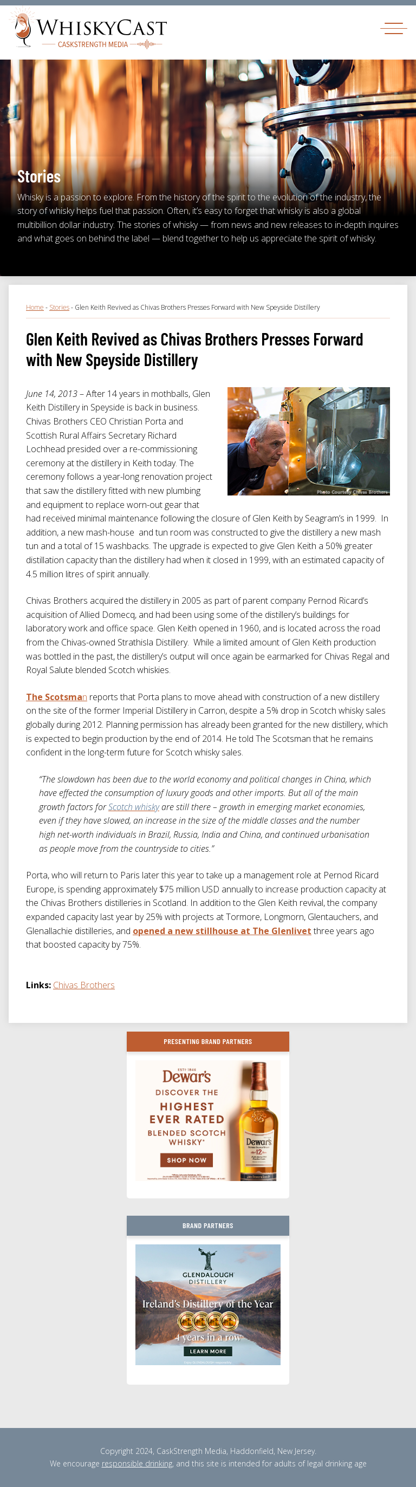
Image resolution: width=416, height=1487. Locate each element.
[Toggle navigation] (393, 27)
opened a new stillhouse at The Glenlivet (222, 931)
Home (35, 307)
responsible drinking (137, 1463)
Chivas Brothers (84, 985)
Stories (59, 307)
